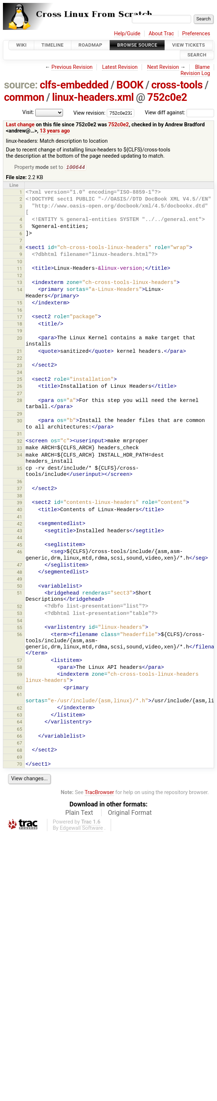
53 (19, 614)
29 (19, 414)
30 (19, 421)
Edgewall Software (81, 829)
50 (19, 586)
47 (19, 565)
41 (19, 517)
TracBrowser (99, 793)
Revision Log (195, 73)
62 (19, 708)
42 (19, 524)
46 (19, 552)
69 (19, 758)
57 (19, 661)
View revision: (90, 113)
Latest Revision (120, 67)
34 (19, 455)
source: (21, 85)
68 (19, 751)
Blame (202, 67)
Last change (20, 125)
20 (19, 339)
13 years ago (55, 131)
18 (19, 324)
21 (19, 352)
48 (19, 573)
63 (19, 715)
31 (19, 434)
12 (19, 276)
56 (19, 635)
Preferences (196, 34)
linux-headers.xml (93, 97)
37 (19, 489)
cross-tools (177, 85)
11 (19, 269)
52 (19, 607)
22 (19, 359)
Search (197, 55)
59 (19, 675)
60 (19, 688)
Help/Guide (127, 34)
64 (19, 722)
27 (19, 394)
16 (19, 310)
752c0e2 (167, 97)
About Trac (161, 34)
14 (19, 290)
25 (19, 380)
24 (19, 373)
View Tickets (188, 45)
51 (19, 593)
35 (19, 469)
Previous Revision (71, 67)
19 (19, 331)
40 (19, 510)
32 (19, 442)
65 (19, 730)
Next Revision (163, 67)
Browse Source (137, 45)
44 (19, 538)
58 (19, 668)
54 (19, 621)
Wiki (21, 45)
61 (19, 695)
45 (19, 545)
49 (19, 580)
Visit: (28, 112)
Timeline (53, 45)
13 (19, 283)
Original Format (130, 813)
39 (19, 503)
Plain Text (79, 813)
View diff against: (179, 113)
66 (19, 736)
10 (19, 262)
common (24, 97)
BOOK (130, 85)
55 (19, 628)
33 (19, 448)
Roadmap (91, 45)
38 (19, 496)
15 (19, 303)
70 (19, 764)
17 (19, 317)
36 (19, 482)
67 (19, 743)
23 (19, 366)
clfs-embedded (74, 85)
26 (19, 387)
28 (19, 401)
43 (19, 531)
